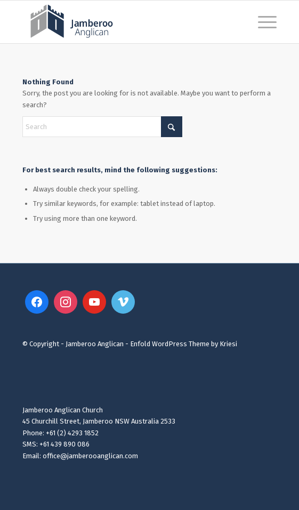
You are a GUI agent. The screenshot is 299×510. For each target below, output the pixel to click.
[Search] (102, 126)
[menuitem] (262, 22)
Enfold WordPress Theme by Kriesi (183, 344)
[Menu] (262, 22)
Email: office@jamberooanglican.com (80, 456)
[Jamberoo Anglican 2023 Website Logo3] (123, 22)
